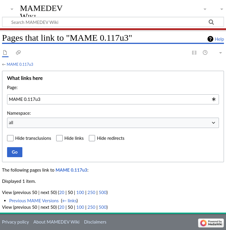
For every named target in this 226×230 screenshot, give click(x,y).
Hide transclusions (33, 138)
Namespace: (19, 113)
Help (219, 39)
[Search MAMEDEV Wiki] (113, 22)
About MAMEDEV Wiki (56, 221)
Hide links (74, 138)
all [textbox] (11, 122)
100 (80, 192)
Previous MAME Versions (34, 200)
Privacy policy (15, 221)
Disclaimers (95, 221)
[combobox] (113, 99)
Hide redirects (110, 138)
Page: (12, 87)
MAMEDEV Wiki (41, 12)
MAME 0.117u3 (20, 64)
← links (69, 200)
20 (61, 192)
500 (102, 192)
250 (91, 192)
